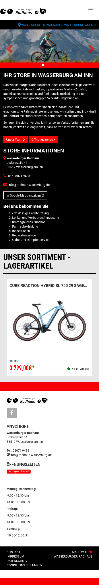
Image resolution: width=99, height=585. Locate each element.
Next (89, 48)
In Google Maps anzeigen (25, 195)
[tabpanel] (49, 45)
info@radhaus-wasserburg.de (29, 185)
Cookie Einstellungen (25, 565)
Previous (10, 48)
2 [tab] (49, 65)
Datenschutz (17, 561)
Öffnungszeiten (43, 139)
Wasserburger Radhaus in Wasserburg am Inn (58, 25)
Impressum (15, 556)
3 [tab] (56, 65)
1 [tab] (43, 65)
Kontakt (13, 552)
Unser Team (15, 139)
